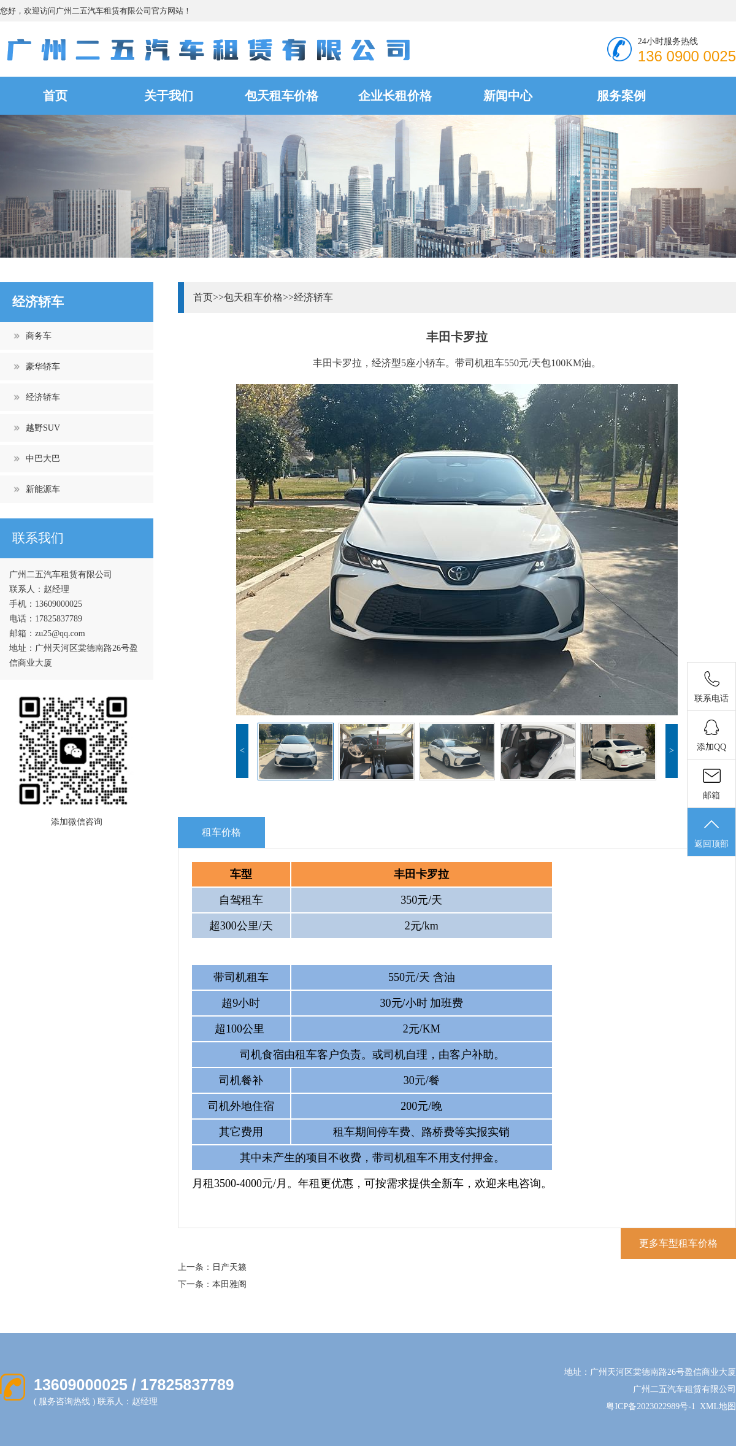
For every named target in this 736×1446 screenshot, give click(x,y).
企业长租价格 (395, 95)
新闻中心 (507, 95)
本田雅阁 (229, 1284)
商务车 (39, 335)
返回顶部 (711, 832)
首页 (55, 95)
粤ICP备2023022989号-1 (650, 1406)
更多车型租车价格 (678, 1243)
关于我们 (168, 95)
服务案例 (621, 95)
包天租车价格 (281, 95)
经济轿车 (43, 397)
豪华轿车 (43, 366)
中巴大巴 (43, 458)
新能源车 (43, 489)
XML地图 (718, 1406)
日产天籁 (229, 1267)
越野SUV (43, 428)
